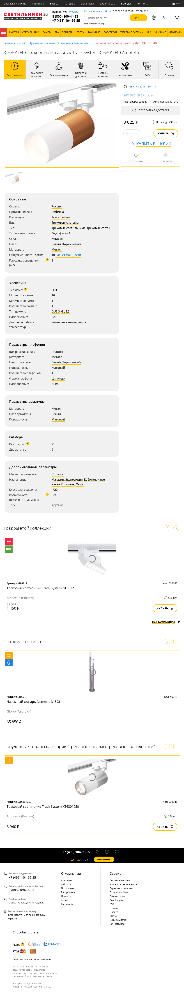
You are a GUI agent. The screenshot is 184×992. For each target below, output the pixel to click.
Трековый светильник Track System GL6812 (40, 588)
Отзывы (70, 3)
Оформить (104, 859)
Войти (176, 3)
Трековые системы (43, 43)
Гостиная (67, 484)
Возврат (55, 3)
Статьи (113, 915)
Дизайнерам (107, 3)
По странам (67, 888)
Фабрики (66, 884)
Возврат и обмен (119, 892)
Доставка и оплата (15, 3)
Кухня (56, 484)
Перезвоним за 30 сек (97, 11)
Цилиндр (58, 378)
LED (54, 290)
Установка (87, 3)
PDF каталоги (117, 923)
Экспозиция (74, 480)
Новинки (66, 896)
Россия (57, 206)
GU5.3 (65, 311)
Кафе (101, 480)
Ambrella (58, 212)
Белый (56, 244)
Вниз (55, 384)
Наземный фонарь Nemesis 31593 (33, 701)
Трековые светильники (74, 43)
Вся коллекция (166, 621)
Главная (9, 43)
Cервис (115, 873)
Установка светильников (123, 884)
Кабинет (90, 480)
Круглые (57, 505)
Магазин (58, 480)
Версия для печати (142, 86)
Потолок (58, 474)
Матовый (58, 368)
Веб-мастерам (117, 896)
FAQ (112, 904)
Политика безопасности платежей (32, 959)
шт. (76, 859)
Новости (114, 912)
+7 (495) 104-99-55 (66, 21)
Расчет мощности (68, 255)
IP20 (55, 490)
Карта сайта (67, 904)
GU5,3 (56, 311)
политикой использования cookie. (33, 976)
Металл (57, 249)
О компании (71, 873)
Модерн (57, 239)
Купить (165, 133)
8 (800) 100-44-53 (65, 16)
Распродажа (68, 892)
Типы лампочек (118, 919)
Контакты (142, 3)
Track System (61, 217)
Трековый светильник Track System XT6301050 (43, 806)
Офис (80, 484)
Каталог (3, 32)
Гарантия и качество (121, 888)
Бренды (126, 3)
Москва (73, 11)
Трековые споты (98, 228)
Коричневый (71, 244)
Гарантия (38, 3)
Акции (64, 900)
